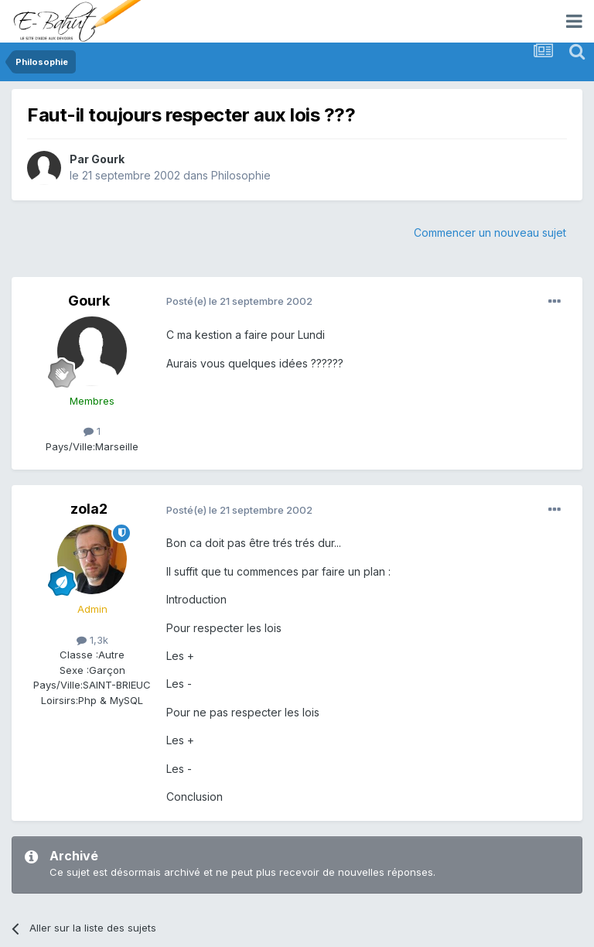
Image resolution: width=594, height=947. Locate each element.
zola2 (89, 509)
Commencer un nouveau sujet (490, 232)
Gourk (108, 159)
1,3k (92, 640)
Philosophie (241, 175)
